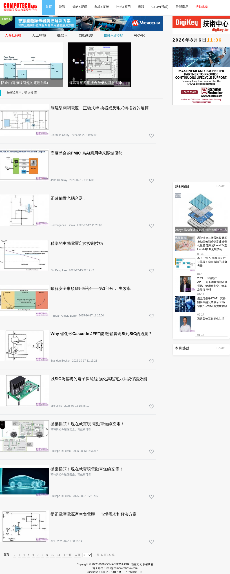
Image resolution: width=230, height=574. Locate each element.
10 (52, 554)
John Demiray (59, 180)
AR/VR (139, 35)
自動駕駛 (86, 35)
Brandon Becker (60, 360)
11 (58, 554)
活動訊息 (201, 7)
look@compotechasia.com (122, 568)
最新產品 (182, 7)
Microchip (56, 405)
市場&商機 (101, 7)
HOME (222, 186)
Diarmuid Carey (60, 135)
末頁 (77, 554)
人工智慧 (39, 35)
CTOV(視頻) (159, 7)
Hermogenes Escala (63, 225)
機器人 (62, 35)
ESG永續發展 (113, 35)
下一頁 (67, 554)
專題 (141, 7)
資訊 (62, 7)
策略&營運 (79, 7)
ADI (53, 541)
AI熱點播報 (13, 35)
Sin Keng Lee (59, 270)
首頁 (49, 7)
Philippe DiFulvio (61, 451)
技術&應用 (123, 7)
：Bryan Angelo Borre (64, 315)
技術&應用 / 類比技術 (22, 92)
